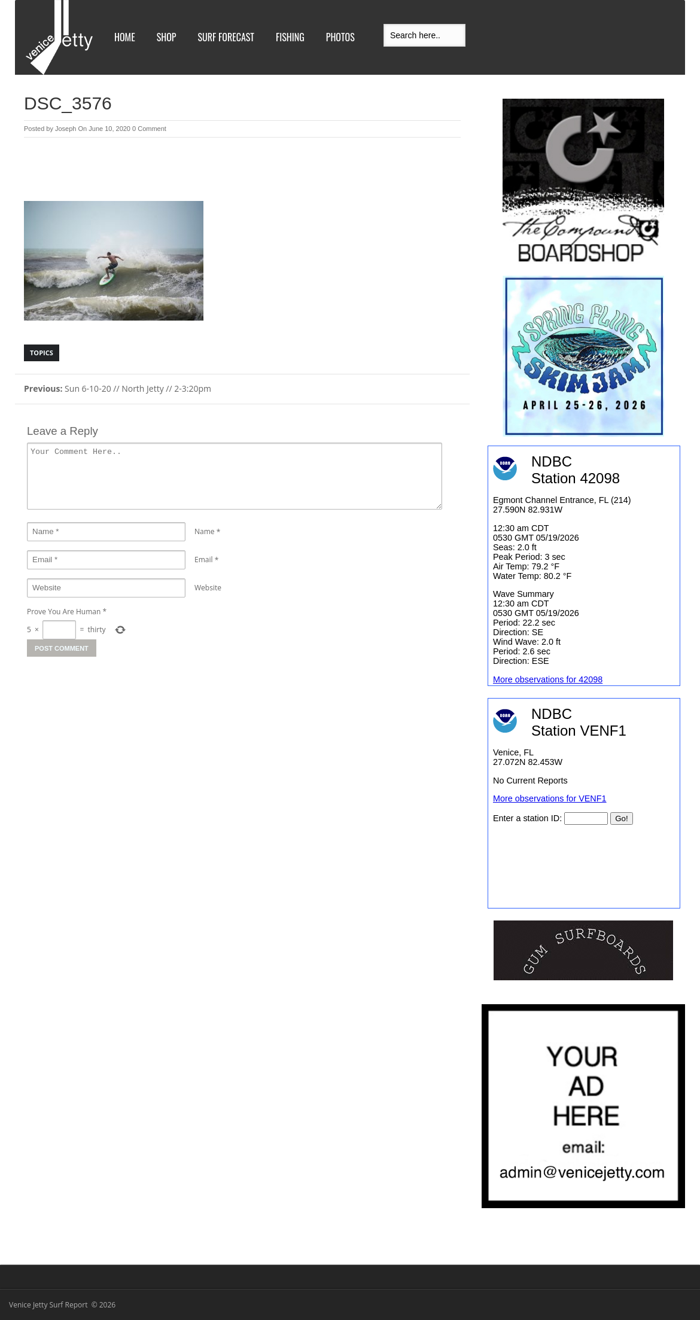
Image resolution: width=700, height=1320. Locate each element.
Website (207, 588)
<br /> (584, 803)
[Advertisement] (242, 170)
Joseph (65, 128)
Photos (340, 37)
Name (204, 531)
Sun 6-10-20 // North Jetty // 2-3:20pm (117, 388)
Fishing (290, 37)
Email (203, 559)
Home (124, 37)
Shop (166, 37)
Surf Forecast (226, 37)
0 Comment (149, 128)
